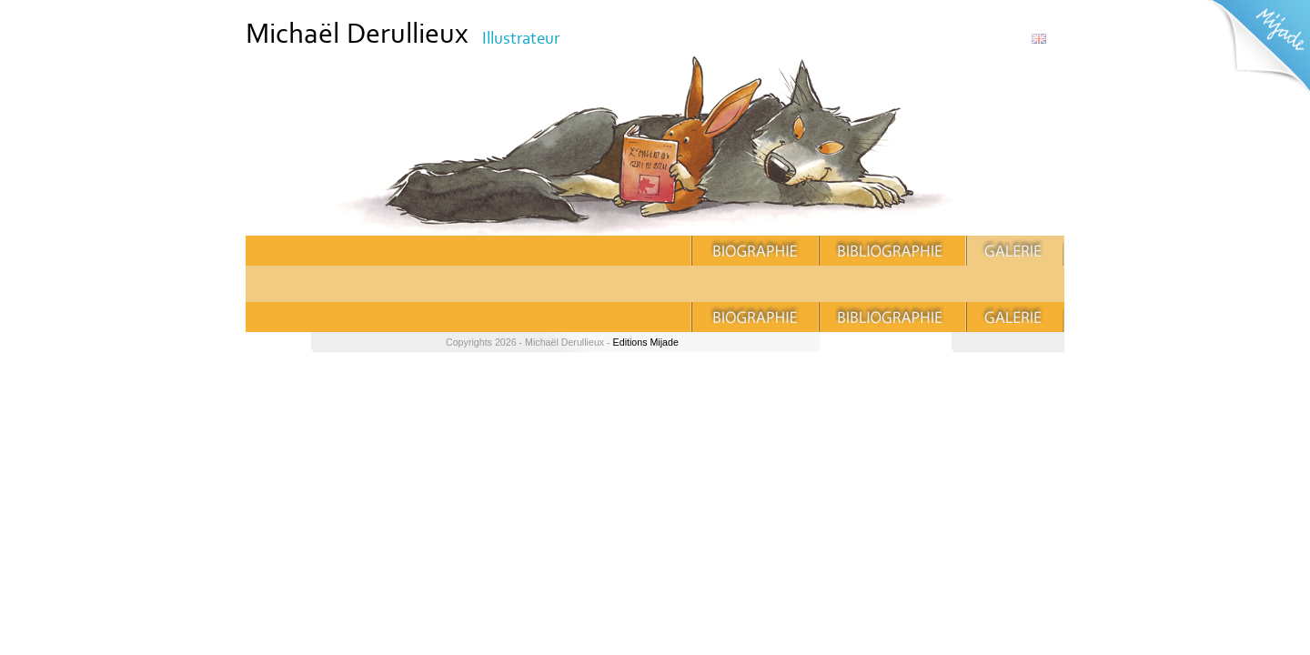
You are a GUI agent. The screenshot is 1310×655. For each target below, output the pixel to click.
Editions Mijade (646, 342)
